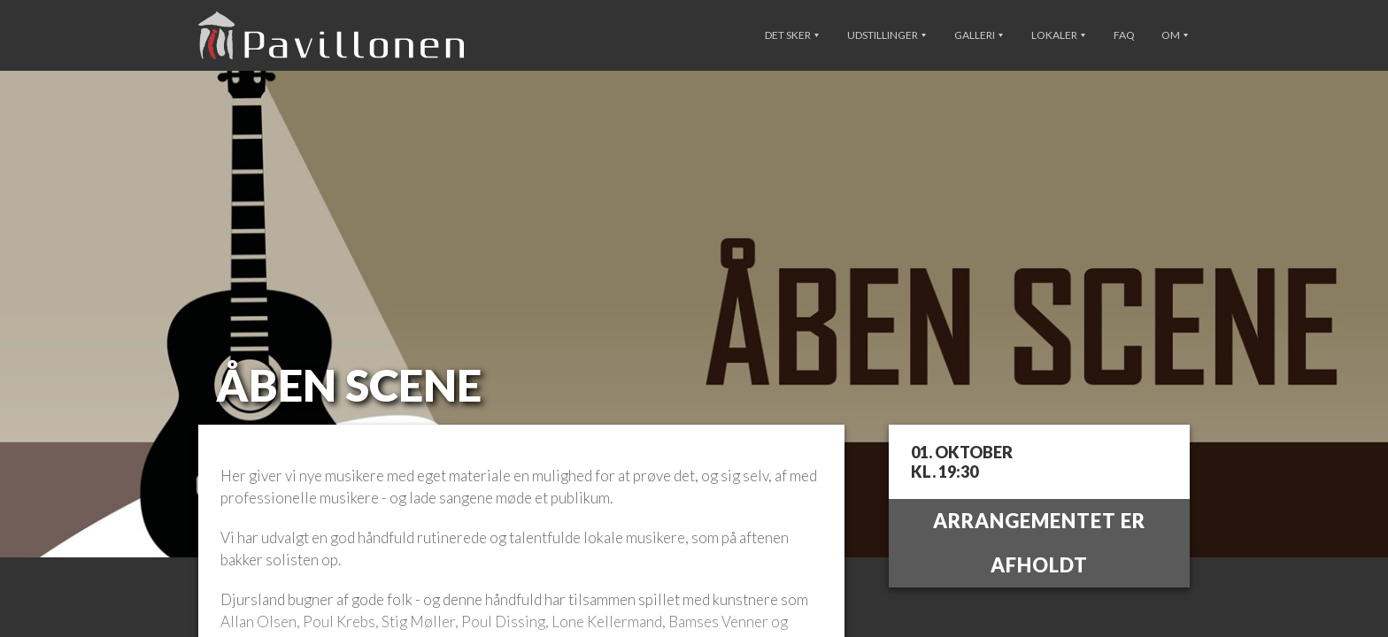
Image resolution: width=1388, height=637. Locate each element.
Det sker (792, 35)
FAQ (1124, 35)
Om (1174, 35)
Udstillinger (886, 35)
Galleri (978, 35)
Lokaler (1058, 35)
